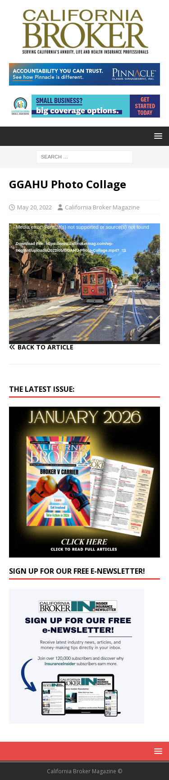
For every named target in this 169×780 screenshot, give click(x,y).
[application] (84, 283)
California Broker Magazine (102, 207)
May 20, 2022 (34, 207)
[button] (156, 136)
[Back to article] (84, 347)
